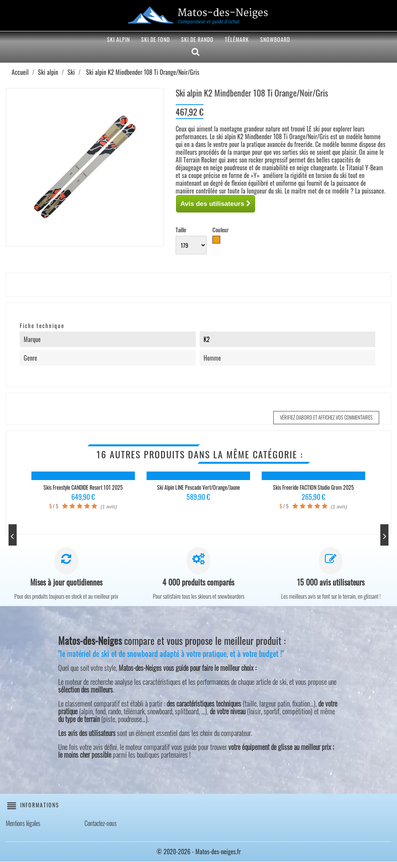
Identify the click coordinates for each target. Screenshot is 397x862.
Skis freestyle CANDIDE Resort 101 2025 (83, 487)
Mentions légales (23, 823)
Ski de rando (197, 39)
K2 (207, 339)
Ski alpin (118, 39)
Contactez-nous (101, 823)
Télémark (237, 39)
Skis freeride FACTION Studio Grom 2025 (313, 487)
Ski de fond (155, 39)
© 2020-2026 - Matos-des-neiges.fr (199, 852)
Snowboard (275, 39)
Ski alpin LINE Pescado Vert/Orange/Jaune (198, 487)
